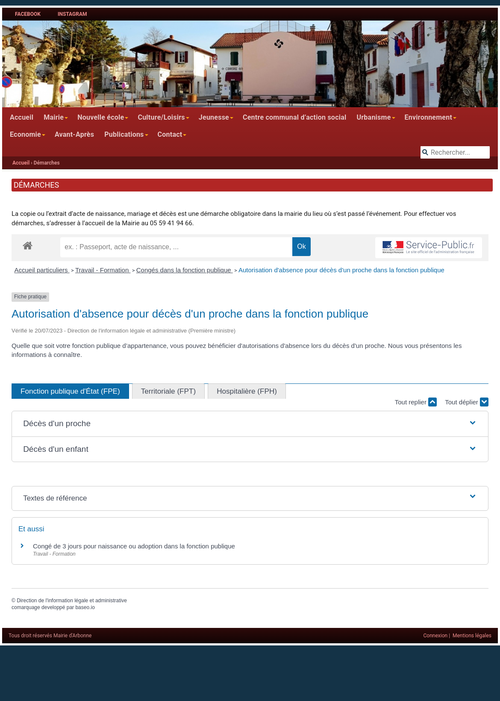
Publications (124, 134)
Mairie (54, 117)
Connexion (436, 636)
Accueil (21, 117)
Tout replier (416, 402)
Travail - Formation (102, 270)
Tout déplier (466, 402)
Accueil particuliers (42, 270)
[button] (250, 423)
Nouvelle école (100, 117)
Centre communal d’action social (294, 117)
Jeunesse (214, 117)
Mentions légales (472, 636)
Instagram (72, 14)
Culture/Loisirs (161, 117)
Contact (170, 134)
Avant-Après (74, 134)
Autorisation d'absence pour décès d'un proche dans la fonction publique (341, 270)
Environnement (429, 117)
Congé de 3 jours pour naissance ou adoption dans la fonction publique (134, 546)
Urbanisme (373, 117)
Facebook (28, 14)
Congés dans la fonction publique (184, 270)
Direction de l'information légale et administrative (72, 601)
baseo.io (84, 607)
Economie (25, 134)
